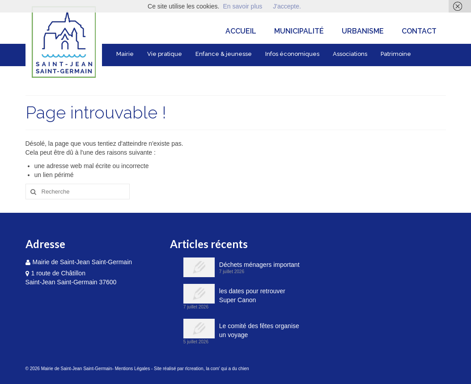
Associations (350, 54)
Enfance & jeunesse (223, 54)
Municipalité (299, 31)
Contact (419, 31)
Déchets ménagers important (259, 264)
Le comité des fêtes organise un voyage (259, 330)
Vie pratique (164, 54)
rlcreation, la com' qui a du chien (217, 368)
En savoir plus (242, 6)
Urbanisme (363, 31)
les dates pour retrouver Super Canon (252, 295)
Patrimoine (396, 54)
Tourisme (130, 74)
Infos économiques (292, 54)
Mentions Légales (132, 368)
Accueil (240, 31)
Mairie (125, 54)
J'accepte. (287, 6)
